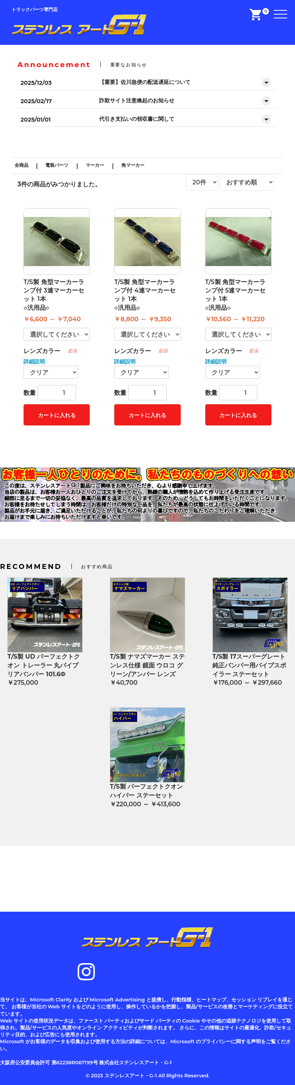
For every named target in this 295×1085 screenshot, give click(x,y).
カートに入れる (57, 415)
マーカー (95, 165)
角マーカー (132, 165)
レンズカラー (41, 351)
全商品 (21, 165)
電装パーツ (56, 165)
